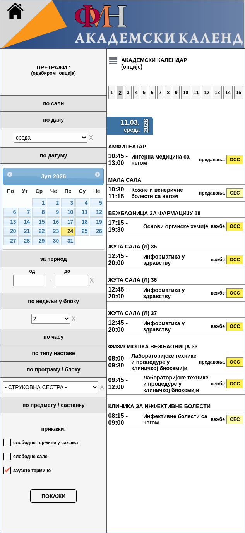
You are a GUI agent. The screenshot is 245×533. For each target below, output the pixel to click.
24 (70, 231)
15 (42, 222)
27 (13, 241)
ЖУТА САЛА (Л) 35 (132, 246)
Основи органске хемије (175, 226)
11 (84, 212)
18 (84, 222)
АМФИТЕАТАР (127, 146)
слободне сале (30, 456)
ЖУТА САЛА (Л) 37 (132, 313)
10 (70, 212)
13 (13, 222)
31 (70, 241)
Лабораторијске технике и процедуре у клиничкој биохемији (163, 362)
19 (99, 222)
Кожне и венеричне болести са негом (157, 193)
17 (70, 222)
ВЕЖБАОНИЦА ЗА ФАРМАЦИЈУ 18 (154, 213)
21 (27, 231)
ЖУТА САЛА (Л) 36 (132, 280)
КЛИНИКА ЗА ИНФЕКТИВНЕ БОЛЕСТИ (159, 406)
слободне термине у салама (45, 442)
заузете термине (32, 470)
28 (27, 241)
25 (84, 231)
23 (56, 231)
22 (42, 231)
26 (99, 231)
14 (27, 222)
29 (42, 241)
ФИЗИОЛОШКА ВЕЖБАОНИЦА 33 (152, 346)
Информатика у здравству (164, 260)
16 (56, 222)
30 (56, 241)
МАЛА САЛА (124, 180)
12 (99, 212)
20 (13, 231)
